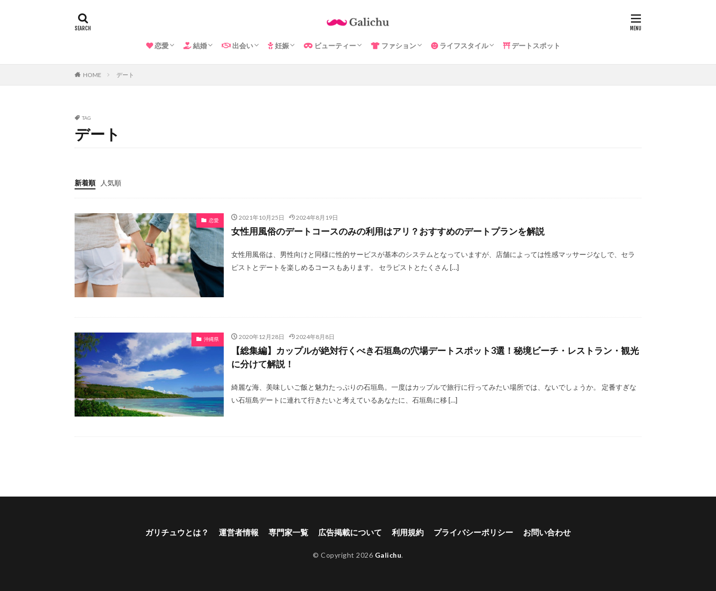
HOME (92, 75)
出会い (237, 45)
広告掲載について (350, 532)
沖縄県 (211, 339)
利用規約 (408, 532)
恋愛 (157, 45)
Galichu (388, 555)
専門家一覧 (288, 532)
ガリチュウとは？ (177, 532)
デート (125, 75)
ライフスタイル (459, 45)
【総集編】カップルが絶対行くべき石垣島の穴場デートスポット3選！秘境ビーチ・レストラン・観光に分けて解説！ (435, 357)
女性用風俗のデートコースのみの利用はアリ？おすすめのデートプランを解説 (387, 231)
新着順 (85, 182)
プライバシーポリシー (473, 532)
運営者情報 (239, 532)
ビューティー (330, 45)
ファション (393, 45)
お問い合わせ (547, 532)
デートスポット (531, 45)
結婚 (195, 45)
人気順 (110, 182)
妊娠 (278, 45)
